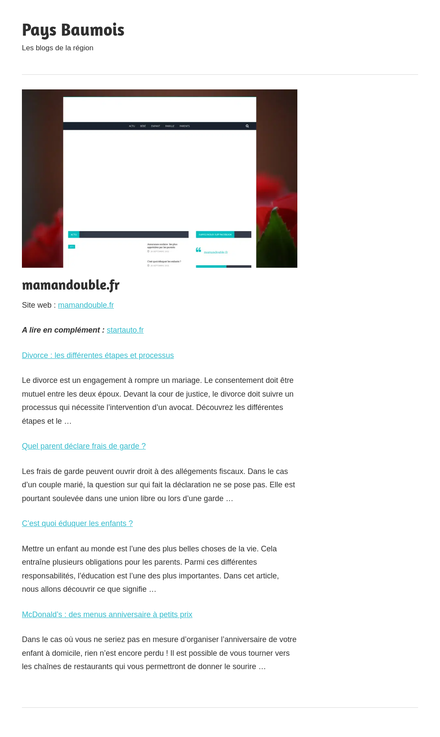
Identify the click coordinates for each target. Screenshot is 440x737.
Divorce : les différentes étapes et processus (98, 355)
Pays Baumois (73, 29)
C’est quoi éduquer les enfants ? (77, 523)
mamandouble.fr (86, 305)
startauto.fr (125, 330)
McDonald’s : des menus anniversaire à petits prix (107, 614)
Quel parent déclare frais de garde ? (84, 446)
